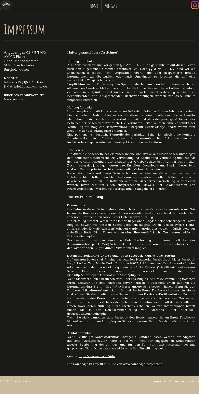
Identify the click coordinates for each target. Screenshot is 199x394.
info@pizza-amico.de (30, 86)
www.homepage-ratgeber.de (142, 364)
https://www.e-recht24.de (97, 356)
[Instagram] (195, 5)
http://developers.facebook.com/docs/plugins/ (107, 275)
